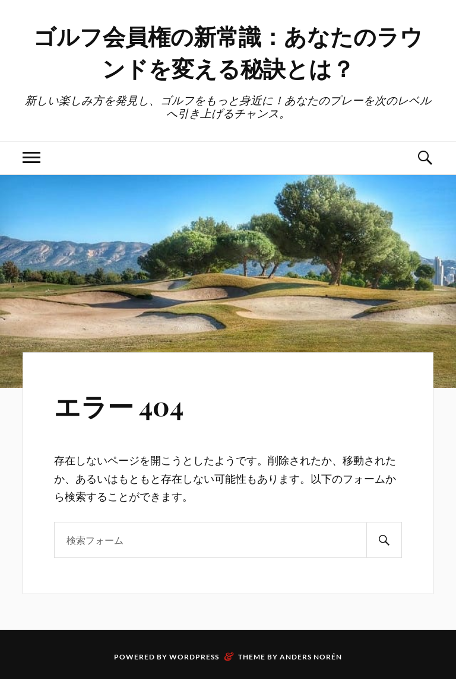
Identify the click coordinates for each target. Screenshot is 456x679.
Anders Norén (311, 656)
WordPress (194, 656)
